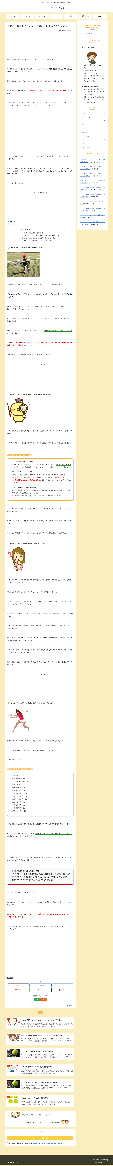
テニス (10, 978)
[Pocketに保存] (18, 990)
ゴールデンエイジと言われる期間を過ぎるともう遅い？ (40, 238)
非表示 (13, 221)
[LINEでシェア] (40, 990)
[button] (62, 990)
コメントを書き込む (40, 1139)
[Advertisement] (40, 44)
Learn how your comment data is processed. (48, 1144)
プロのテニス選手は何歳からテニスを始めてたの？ (37, 241)
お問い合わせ (95, 1160)
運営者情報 (104, 1160)
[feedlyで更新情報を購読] (38, 999)
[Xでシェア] (18, 986)
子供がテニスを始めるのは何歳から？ (33, 233)
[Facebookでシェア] (40, 986)
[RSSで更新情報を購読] (42, 999)
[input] (92, 33)
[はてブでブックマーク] (62, 986)
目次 (24, 229)
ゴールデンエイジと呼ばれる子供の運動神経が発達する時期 (41, 235)
